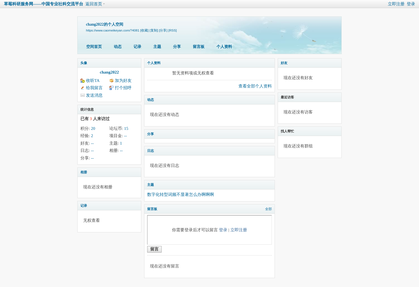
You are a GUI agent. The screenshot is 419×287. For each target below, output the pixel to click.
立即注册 (396, 4)
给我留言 (94, 88)
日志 (150, 151)
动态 (118, 47)
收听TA (93, 80)
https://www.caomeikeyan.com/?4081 (112, 30)
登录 (411, 4)
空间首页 (94, 47)
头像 (83, 63)
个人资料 (224, 47)
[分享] (163, 30)
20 (93, 128)
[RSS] (172, 30)
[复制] (154, 30)
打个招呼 (123, 88)
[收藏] (144, 30)
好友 (284, 63)
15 (126, 128)
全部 (268, 209)
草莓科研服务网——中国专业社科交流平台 (43, 4)
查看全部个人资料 (255, 86)
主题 (157, 47)
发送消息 (94, 95)
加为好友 (123, 80)
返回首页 (93, 4)
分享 (177, 47)
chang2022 (109, 72)
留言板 (198, 47)
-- (125, 135)
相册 (83, 172)
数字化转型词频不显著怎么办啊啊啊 (180, 194)
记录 (137, 47)
